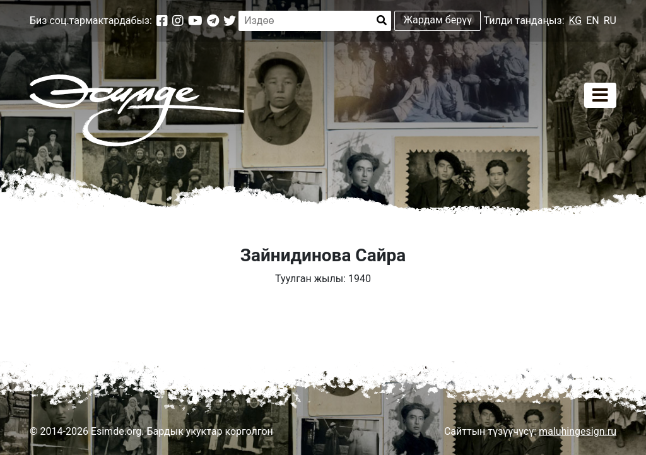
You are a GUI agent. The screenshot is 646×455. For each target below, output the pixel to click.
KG (575, 21)
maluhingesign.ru (577, 431)
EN (592, 21)
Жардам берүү (438, 20)
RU (610, 21)
